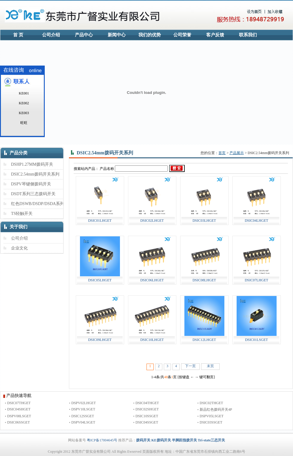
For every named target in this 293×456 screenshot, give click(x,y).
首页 (222, 153)
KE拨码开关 (161, 440)
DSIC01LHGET (100, 220)
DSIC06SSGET (18, 422)
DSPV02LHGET (83, 403)
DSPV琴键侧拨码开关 (31, 184)
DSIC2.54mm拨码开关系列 (35, 174)
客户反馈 (215, 34)
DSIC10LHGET (152, 340)
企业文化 (19, 248)
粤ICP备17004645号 (102, 440)
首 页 (18, 34)
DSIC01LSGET (256, 340)
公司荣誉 (182, 34)
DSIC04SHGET (18, 409)
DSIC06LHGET (152, 280)
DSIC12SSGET (82, 416)
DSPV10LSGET (83, 409)
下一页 (190, 366)
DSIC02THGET (211, 403)
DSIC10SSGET (146, 416)
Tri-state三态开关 (211, 440)
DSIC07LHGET (256, 280)
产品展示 (236, 153)
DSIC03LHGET (204, 220)
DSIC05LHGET (100, 280)
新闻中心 (117, 34)
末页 (210, 366)
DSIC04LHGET (256, 220)
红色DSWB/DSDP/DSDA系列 (37, 203)
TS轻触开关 (22, 213)
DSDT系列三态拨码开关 (33, 194)
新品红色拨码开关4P (216, 409)
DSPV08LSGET (19, 416)
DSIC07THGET (19, 403)
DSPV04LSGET (83, 422)
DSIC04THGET (147, 403)
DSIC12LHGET (204, 340)
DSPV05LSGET (211, 416)
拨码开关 (143, 440)
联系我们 (248, 34)
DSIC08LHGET (204, 280)
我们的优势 (149, 34)
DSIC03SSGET (211, 422)
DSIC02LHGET (152, 220)
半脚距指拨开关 (184, 440)
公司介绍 (51, 34)
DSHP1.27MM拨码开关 (32, 164)
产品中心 (84, 34)
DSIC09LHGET (100, 340)
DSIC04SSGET (146, 422)
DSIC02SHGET (147, 409)
